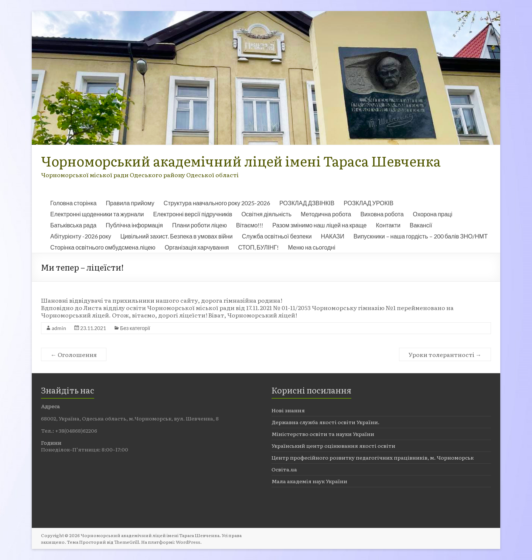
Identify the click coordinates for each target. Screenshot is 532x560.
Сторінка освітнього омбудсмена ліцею (103, 247)
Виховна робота (381, 213)
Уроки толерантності (445, 354)
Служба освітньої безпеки (277, 236)
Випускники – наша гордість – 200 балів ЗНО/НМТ (421, 236)
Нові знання (288, 410)
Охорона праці (433, 213)
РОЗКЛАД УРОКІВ (368, 202)
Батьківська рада (73, 225)
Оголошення (74, 354)
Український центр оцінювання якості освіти (333, 445)
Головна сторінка (73, 202)
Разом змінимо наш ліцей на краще (319, 225)
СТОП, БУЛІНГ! (258, 247)
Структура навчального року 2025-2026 (217, 202)
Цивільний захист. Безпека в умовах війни (176, 236)
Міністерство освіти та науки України (323, 433)
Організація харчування (197, 247)
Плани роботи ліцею (199, 225)
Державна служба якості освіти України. (325, 422)
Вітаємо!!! (249, 225)
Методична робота (326, 213)
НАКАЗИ (332, 236)
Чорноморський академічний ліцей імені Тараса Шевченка (241, 161)
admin (59, 328)
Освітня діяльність (266, 213)
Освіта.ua (284, 469)
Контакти (388, 225)
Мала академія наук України (309, 481)
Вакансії (421, 225)
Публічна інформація (134, 225)
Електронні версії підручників (192, 213)
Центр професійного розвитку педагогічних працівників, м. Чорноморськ (373, 457)
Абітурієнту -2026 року (80, 236)
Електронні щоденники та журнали (97, 213)
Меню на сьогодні (311, 247)
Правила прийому (130, 202)
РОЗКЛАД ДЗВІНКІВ (306, 202)
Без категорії (135, 328)
